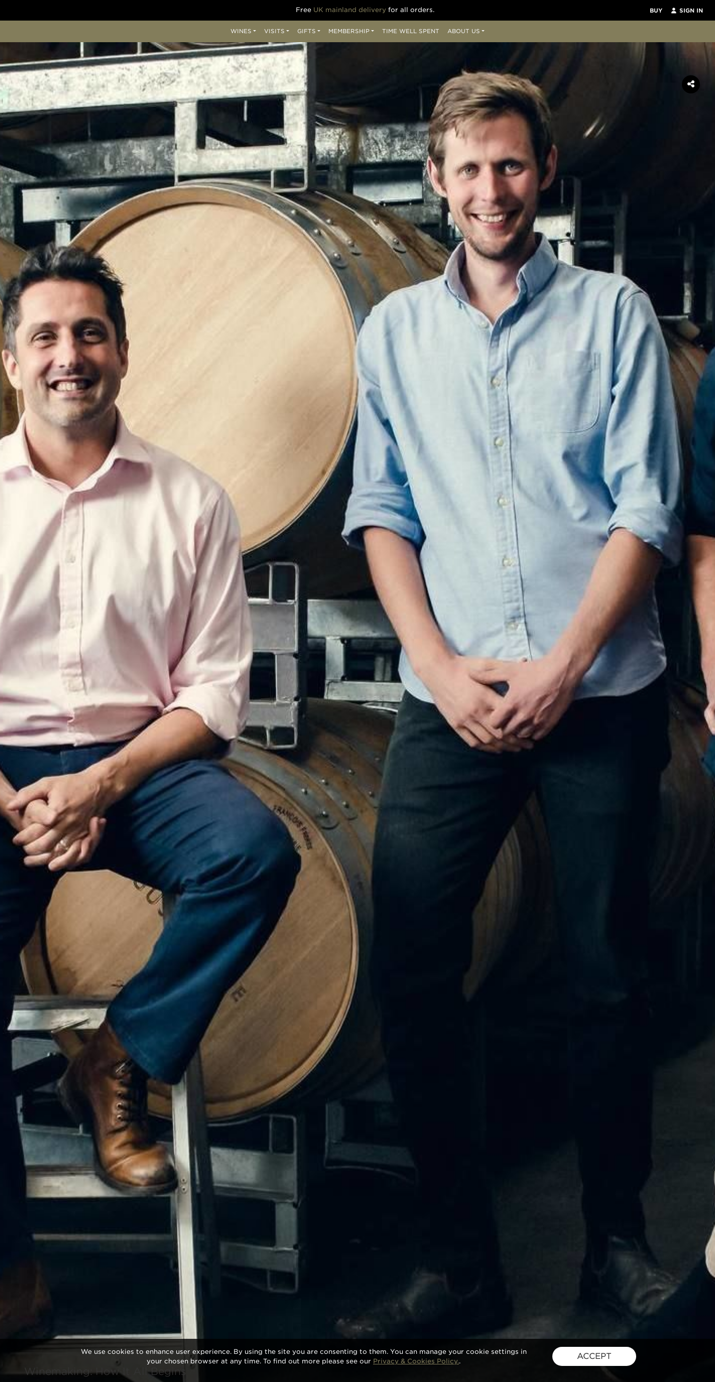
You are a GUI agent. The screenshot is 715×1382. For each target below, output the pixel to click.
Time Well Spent (410, 31)
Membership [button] (349, 31)
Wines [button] (241, 31)
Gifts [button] (306, 31)
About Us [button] (463, 31)
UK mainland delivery (349, 10)
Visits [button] (274, 31)
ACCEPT (594, 1356)
